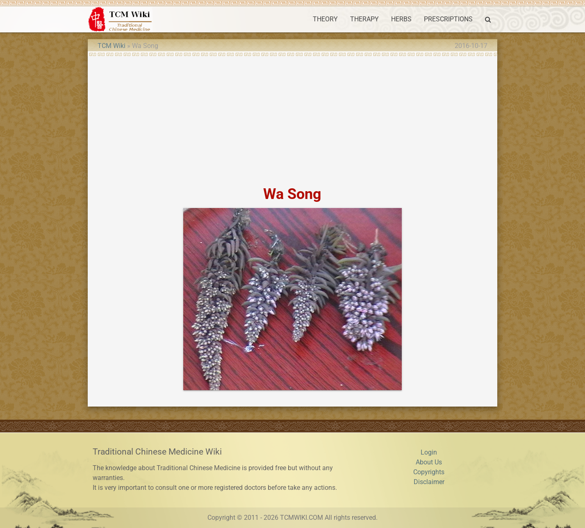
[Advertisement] (292, 118)
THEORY (325, 19)
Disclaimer (429, 482)
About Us (429, 462)
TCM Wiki (111, 46)
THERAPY (364, 19)
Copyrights (428, 472)
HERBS (401, 19)
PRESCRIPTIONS (448, 19)
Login (429, 452)
